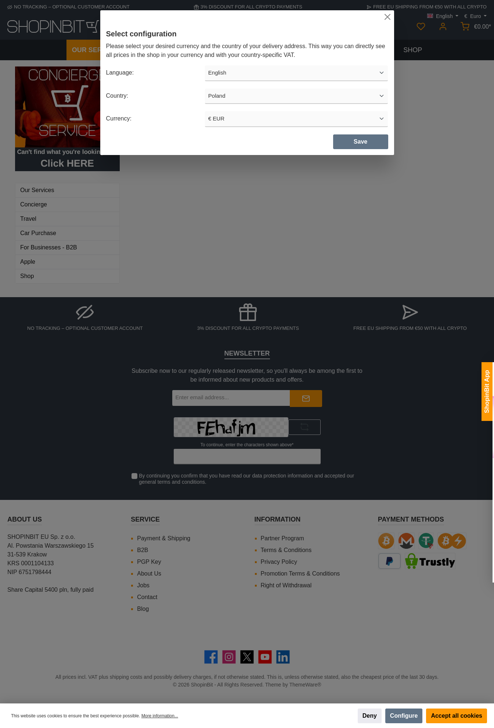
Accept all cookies (456, 716)
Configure (404, 716)
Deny (370, 716)
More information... (159, 715)
